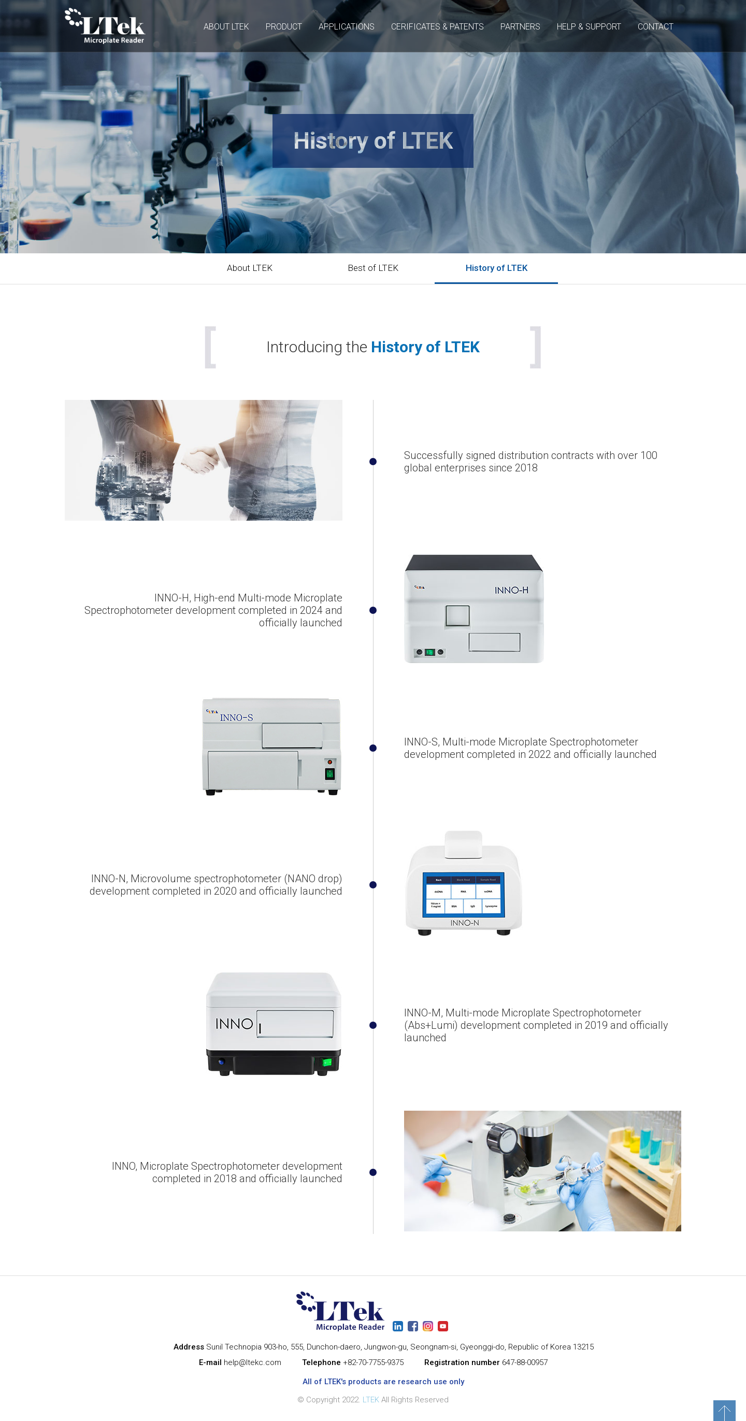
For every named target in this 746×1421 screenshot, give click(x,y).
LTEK (371, 1399)
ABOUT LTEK (226, 27)
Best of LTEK (373, 268)
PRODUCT (284, 27)
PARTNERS (520, 27)
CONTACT (655, 27)
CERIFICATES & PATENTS (437, 27)
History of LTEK (496, 268)
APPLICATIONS (347, 27)
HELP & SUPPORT (589, 27)
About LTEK (249, 268)
